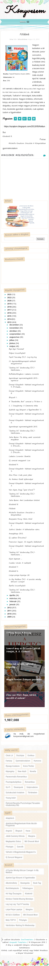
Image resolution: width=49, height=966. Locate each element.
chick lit (9, 755)
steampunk (18, 787)
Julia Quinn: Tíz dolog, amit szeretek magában (24, 438)
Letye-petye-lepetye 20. (19, 575)
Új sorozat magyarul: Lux (19, 460)
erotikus (31, 755)
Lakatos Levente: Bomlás (20, 456)
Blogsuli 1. (13, 397)
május (12, 346)
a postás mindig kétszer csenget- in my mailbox (22, 871)
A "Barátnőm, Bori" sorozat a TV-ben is (25, 401)
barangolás (25, 883)
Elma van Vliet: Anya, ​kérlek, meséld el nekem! (21, 697)
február (13, 601)
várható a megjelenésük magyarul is (21, 852)
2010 (9, 614)
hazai (28, 831)
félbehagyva (27, 888)
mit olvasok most (32, 841)
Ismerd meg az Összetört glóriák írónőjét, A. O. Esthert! (23, 650)
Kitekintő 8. (13, 504)
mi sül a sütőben (13, 915)
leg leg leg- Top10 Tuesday (17, 904)
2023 (9, 294)
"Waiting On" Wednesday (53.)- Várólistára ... (22, 591)
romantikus (30, 782)
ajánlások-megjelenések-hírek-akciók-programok (21, 824)
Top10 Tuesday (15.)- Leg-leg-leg (23, 357)
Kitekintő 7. (13, 567)
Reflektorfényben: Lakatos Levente (24, 374)
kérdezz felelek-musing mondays (19, 899)
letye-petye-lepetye (14, 909)
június (12, 343)
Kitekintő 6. (13, 571)
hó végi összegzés (13, 893)
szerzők (20, 847)
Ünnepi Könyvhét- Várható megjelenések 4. (26, 470)
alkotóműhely (11, 883)
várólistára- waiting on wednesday (20, 925)
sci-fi (8, 787)
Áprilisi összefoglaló (17, 585)
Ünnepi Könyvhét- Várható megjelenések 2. (26, 524)
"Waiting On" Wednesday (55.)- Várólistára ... (22, 495)
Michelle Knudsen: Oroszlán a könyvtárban (21, 514)
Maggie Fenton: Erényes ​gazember (24, 680)
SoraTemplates (27, 939)
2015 (9, 316)
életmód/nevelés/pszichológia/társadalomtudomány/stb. (23, 804)
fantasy (9, 761)
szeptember (15, 334)
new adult (22, 771)
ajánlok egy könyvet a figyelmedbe (20, 877)
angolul (9, 831)
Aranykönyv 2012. (16, 533)
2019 (9, 303)
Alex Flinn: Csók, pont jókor (20, 475)
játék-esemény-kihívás (15, 836)
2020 (9, 300)
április (12, 595)
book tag (37, 883)
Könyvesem (24, 10)
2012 (9, 607)
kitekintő (28, 893)
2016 (9, 313)
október (13, 331)
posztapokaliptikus (13, 782)
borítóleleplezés (12, 888)
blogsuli (18, 831)
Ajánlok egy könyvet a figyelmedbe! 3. (25, 410)
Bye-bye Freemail (16, 349)
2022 (9, 297)
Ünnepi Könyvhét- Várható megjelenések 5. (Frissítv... (26, 445)
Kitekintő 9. (13, 464)
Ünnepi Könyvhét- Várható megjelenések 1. (26, 547)
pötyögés (9, 847)
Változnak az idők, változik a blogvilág (21, 666)
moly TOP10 (11, 920)
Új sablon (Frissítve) (17, 538)
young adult (11, 798)
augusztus (14, 337)
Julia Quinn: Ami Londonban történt (24, 500)
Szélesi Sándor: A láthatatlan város (24, 529)
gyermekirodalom (23, 761)
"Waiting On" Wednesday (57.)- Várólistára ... (22, 369)
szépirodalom (32, 787)
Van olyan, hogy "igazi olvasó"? (22, 489)
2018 (9, 307)
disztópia (20, 755)
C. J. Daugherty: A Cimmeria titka (23, 405)
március (13, 598)
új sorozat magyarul (14, 857)
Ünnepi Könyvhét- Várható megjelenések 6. (26, 421)
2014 (9, 319)
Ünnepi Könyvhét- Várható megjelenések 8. (26, 392)
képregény (10, 771)
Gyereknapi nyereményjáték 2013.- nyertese (23, 379)
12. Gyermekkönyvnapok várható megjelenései (22, 362)
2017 (9, 310)
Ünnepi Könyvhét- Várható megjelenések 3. (26, 484)
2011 (9, 610)
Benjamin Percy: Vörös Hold (20, 519)
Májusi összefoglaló (17, 353)
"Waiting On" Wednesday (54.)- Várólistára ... (22, 553)
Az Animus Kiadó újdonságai (21, 479)
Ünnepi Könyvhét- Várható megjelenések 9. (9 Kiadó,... (26, 385)
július (12, 340)
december (14, 325)
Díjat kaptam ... (15, 558)
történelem (32, 792)
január (12, 604)
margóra (31, 836)
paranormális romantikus (16, 776)
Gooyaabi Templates (18, 942)
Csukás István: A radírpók (20, 563)
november (14, 328)
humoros (37, 761)
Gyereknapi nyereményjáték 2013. (23, 426)
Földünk (12, 508)
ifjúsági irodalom (13, 766)
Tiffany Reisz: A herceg (18, 633)
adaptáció (10, 818)
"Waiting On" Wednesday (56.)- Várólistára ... (22, 432)
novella (33, 771)
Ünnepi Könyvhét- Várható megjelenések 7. (26, 415)
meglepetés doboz (13, 841)
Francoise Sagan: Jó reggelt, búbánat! (25, 542)
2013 (9, 322)
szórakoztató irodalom (15, 792)
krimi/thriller (28, 766)
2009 (9, 617)
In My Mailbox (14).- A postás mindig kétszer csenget (25, 580)
